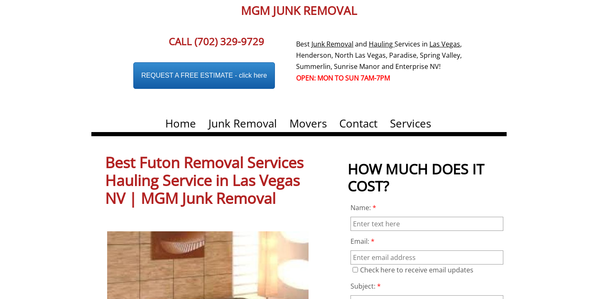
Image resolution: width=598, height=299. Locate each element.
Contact (358, 123)
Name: (363, 207)
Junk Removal (242, 123)
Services (410, 123)
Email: (362, 241)
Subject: (365, 286)
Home (180, 123)
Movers (308, 123)
